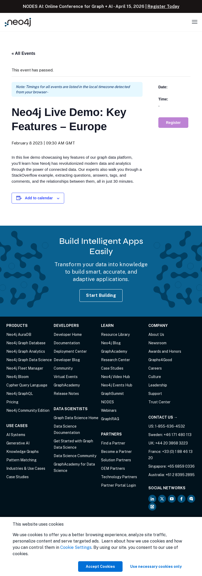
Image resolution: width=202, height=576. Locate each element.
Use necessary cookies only (156, 566)
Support (155, 393)
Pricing (12, 402)
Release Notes (66, 393)
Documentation (67, 343)
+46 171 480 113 (177, 435)
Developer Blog (67, 360)
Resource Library (115, 334)
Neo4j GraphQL (19, 393)
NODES (107, 402)
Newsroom (157, 343)
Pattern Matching (21, 460)
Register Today (163, 6)
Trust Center (159, 402)
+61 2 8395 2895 (180, 475)
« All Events (23, 53)
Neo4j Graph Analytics (25, 351)
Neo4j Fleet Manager (24, 368)
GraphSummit (112, 393)
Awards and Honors (164, 351)
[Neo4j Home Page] (18, 22)
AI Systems (15, 435)
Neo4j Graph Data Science (29, 360)
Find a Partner (113, 443)
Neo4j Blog (111, 343)
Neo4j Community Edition (27, 410)
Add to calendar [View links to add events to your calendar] (39, 198)
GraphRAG (110, 419)
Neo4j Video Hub (115, 377)
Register (173, 122)
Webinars (109, 410)
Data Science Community (75, 456)
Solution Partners (116, 460)
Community (63, 368)
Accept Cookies (100, 566)
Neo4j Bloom (17, 377)
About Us (156, 334)
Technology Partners (119, 477)
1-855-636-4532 (170, 426)
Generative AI (17, 443)
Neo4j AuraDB (18, 334)
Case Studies (17, 477)
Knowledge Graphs (22, 451)
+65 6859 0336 (181, 466)
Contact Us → (163, 417)
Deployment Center (70, 351)
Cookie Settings (76, 547)
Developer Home (68, 334)
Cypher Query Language (26, 385)
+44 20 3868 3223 (171, 443)
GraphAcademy (67, 385)
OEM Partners (113, 468)
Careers (155, 368)
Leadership (157, 385)
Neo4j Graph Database (26, 343)
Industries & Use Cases (25, 468)
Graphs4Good (160, 360)
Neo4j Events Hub (116, 385)
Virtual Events (66, 377)
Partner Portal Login (118, 485)
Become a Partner (116, 451)
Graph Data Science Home (76, 418)
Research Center (115, 360)
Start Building (101, 295)
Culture (154, 377)
